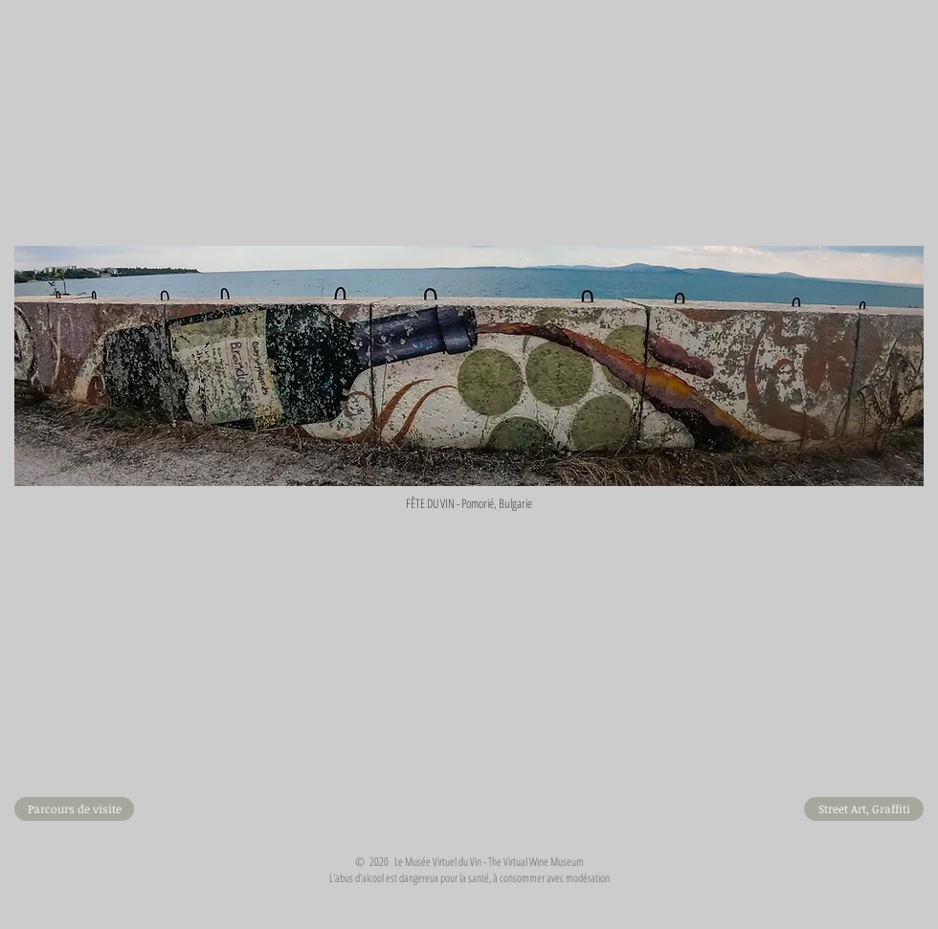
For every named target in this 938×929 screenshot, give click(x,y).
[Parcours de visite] (74, 809)
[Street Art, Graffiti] (864, 809)
